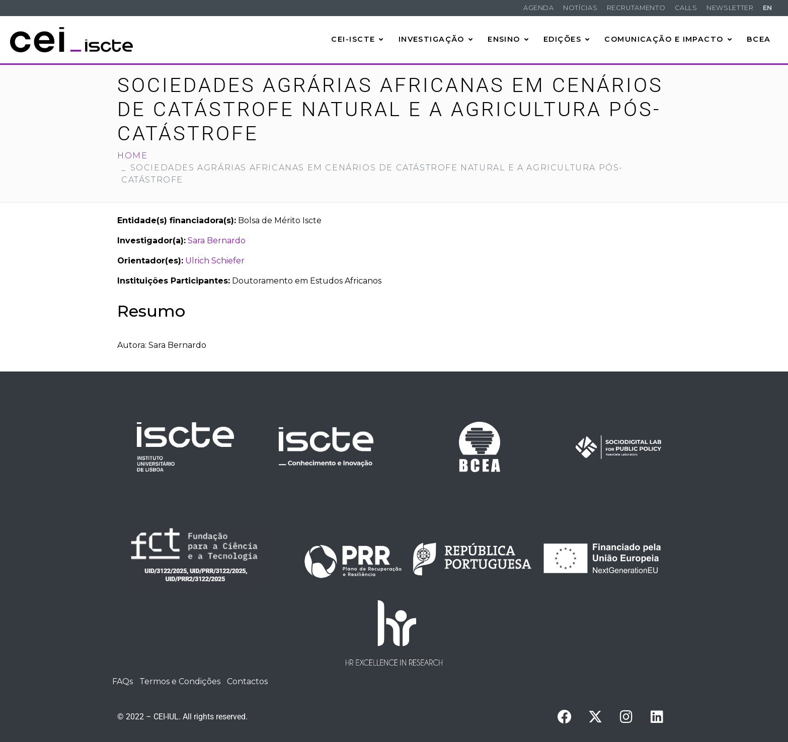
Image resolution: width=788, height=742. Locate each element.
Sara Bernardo (217, 240)
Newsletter (729, 8)
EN (767, 8)
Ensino (508, 39)
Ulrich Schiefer (215, 260)
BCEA (759, 39)
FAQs (122, 681)
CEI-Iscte (357, 39)
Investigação (436, 39)
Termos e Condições (179, 681)
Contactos (247, 681)
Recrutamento (636, 8)
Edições (566, 39)
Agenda (538, 8)
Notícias (580, 8)
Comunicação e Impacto (668, 39)
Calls (686, 8)
